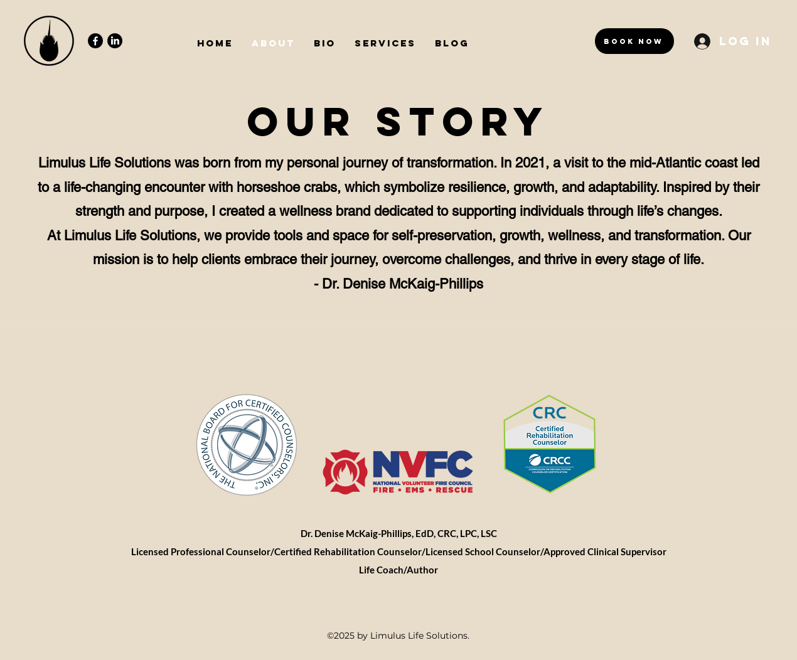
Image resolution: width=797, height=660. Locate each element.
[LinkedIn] (114, 40)
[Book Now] (634, 41)
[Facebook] (95, 40)
